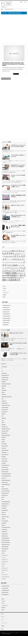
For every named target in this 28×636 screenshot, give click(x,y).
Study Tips (4, 512)
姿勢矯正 (13, 275)
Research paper (5, 495)
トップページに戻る (6, 78)
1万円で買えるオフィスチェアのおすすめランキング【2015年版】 (18, 166)
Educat (3, 422)
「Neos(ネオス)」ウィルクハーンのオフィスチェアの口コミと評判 (18, 146)
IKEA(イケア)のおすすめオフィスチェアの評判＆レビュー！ (18, 216)
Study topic (4, 514)
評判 (7, 280)
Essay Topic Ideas (5, 450)
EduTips (3, 439)
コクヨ (4, 290)
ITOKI (4, 286)
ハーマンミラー (13, 262)
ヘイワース (4, 578)
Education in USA (5, 430)
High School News (5, 469)
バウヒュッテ (20, 262)
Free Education (4, 460)
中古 (3, 273)
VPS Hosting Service (5, 540)
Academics (4, 381)
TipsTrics (3, 525)
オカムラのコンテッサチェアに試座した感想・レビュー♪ (18, 186)
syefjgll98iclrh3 (5, 324)
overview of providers (6, 490)
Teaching (3, 518)
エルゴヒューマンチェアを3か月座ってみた (18, 176)
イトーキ (3, 557)
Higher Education (5, 471)
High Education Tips (5, 465)
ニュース (7, 262)
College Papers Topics (6, 405)
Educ (3, 420)
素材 (19, 277)
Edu (2, 415)
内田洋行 (4, 294)
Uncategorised (4, 529)
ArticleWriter (4, 390)
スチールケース (5, 570)
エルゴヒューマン (5, 561)
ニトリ (3, 572)
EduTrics (3, 441)
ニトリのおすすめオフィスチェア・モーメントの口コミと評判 (18, 353)
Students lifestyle (5, 510)
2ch (3, 251)
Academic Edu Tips (5, 375)
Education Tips (4, 433)
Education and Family (6, 428)
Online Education (5, 488)
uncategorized (4, 531)
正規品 (8, 277)
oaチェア (15, 251)
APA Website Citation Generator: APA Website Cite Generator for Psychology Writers (13, 64)
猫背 (17, 277)
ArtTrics (3, 392)
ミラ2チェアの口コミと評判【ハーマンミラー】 (18, 156)
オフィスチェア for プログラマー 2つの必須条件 (18, 343)
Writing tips (4, 550)
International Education (6, 480)
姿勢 (8, 275)
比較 (11, 277)
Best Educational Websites (7, 396)
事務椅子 (8, 273)
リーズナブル (9, 268)
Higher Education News (6, 475)
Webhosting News (5, 546)
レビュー (17, 268)
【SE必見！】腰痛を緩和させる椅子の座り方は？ (18, 196)
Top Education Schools (6, 527)
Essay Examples (5, 445)
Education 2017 (4, 426)
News (3, 486)
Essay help (4, 448)
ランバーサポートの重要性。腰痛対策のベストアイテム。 (18, 226)
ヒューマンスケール (5, 576)
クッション (9, 259)
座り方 (23, 275)
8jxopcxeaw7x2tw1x (6, 318)
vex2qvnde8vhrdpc (6, 313)
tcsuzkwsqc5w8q (6, 322)
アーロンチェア (8, 256)
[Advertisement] (14, 30)
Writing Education (5, 548)
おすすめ (8, 253)
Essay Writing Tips (5, 454)
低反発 (18, 273)
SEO (3, 499)
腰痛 (4, 280)
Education (3, 424)
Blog (2, 398)
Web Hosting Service (5, 544)
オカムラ (4, 288)
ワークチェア (18, 270)
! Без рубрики (4, 366)
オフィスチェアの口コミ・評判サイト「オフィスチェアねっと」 (14, 633)
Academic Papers (5, 377)
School (3, 497)
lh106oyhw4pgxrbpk (6, 305)
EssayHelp (4, 456)
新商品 (4, 277)
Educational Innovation (6, 435)
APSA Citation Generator (6, 383)
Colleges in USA (5, 409)
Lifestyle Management (6, 484)
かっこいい (17, 253)
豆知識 (11, 280)
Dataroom (3, 413)
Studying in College (5, 516)
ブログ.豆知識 (12, 265)
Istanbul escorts (5, 482)
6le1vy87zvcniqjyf (6, 311)
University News (5, 535)
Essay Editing (4, 443)
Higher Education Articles (6, 473)
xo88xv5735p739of (6, 320)
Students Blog (4, 505)
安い (18, 275)
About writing (4, 373)
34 (2, 370)
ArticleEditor (4, 385)
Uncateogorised (5, 533)
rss (21, 2)
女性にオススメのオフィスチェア (17, 205)
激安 (14, 277)
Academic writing (5, 379)
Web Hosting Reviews (6, 542)
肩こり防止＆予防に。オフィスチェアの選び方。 (18, 236)
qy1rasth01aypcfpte (6, 309)
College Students (5, 407)
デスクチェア (18, 259)
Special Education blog (6, 501)
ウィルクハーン (5, 559)
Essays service (4, 458)
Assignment (4, 394)
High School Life (5, 467)
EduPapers (4, 437)
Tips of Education (5, 520)
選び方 (17, 280)
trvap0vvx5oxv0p (6, 307)
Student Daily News (5, 503)
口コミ (22, 273)
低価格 (14, 273)
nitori (10, 251)
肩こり (22, 277)
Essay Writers (4, 452)
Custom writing (4, 411)
